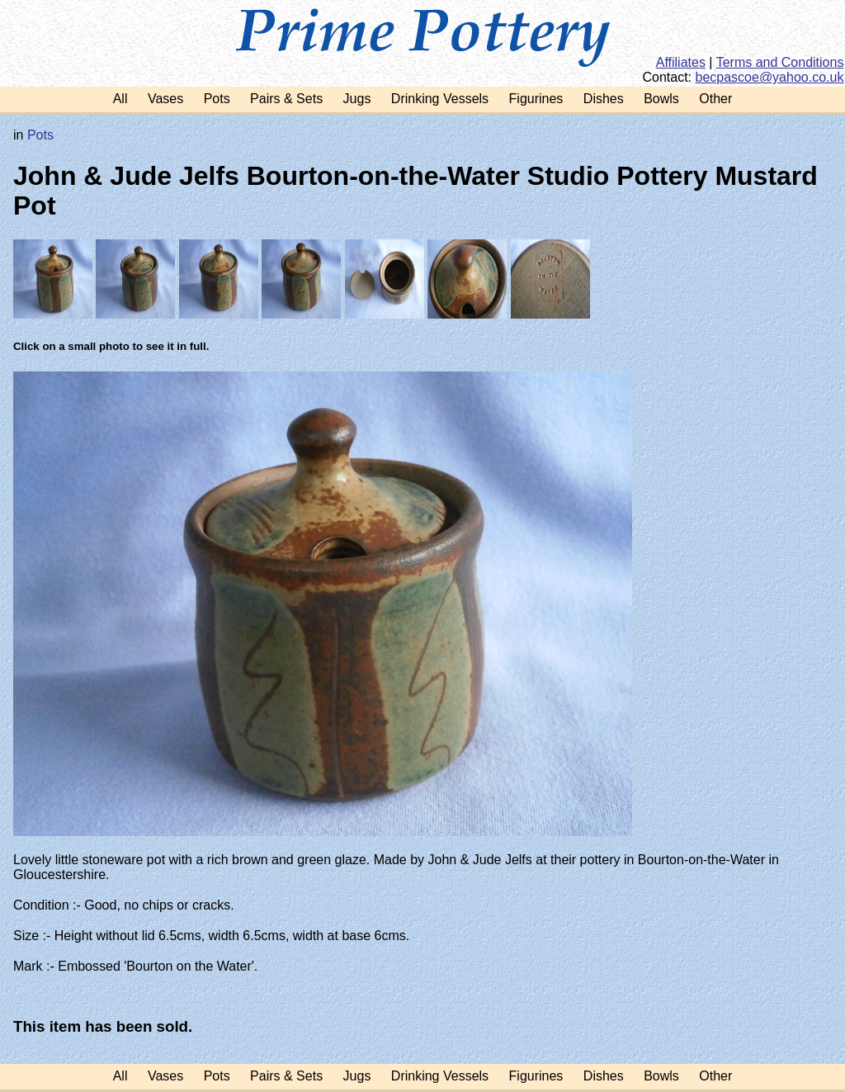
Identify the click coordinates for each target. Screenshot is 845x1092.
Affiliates (681, 62)
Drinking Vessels (440, 99)
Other (715, 99)
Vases (165, 99)
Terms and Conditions (780, 62)
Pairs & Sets (286, 99)
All (120, 99)
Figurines (536, 99)
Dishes (603, 99)
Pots (217, 99)
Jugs (357, 99)
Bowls (661, 99)
